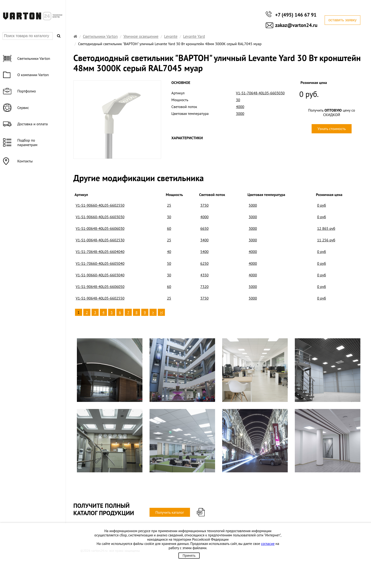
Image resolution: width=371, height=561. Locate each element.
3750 (204, 205)
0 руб (321, 205)
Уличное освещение (141, 36)
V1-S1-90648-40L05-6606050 (100, 286)
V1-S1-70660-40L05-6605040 (100, 263)
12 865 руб (326, 228)
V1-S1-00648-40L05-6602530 (100, 240)
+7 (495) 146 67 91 (296, 15)
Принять (189, 555)
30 (169, 216)
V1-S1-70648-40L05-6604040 (100, 251)
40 (169, 251)
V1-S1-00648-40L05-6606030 (100, 228)
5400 (204, 251)
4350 (204, 275)
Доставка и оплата (33, 124)
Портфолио (27, 91)
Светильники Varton (100, 36)
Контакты (25, 161)
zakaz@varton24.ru (296, 25)
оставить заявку (342, 20)
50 (169, 263)
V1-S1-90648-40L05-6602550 (100, 298)
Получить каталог (169, 512)
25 (169, 205)
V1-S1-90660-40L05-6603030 (100, 216)
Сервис (23, 107)
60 (169, 228)
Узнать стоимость (332, 128)
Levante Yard (194, 36)
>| (161, 312)
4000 (204, 216)
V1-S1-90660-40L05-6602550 (100, 205)
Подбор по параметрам (28, 142)
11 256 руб (326, 240)
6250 (204, 263)
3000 (253, 216)
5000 (253, 205)
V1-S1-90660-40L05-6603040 (100, 275)
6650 (204, 228)
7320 (204, 286)
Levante (170, 36)
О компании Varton (33, 74)
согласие (267, 543)
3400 (204, 240)
